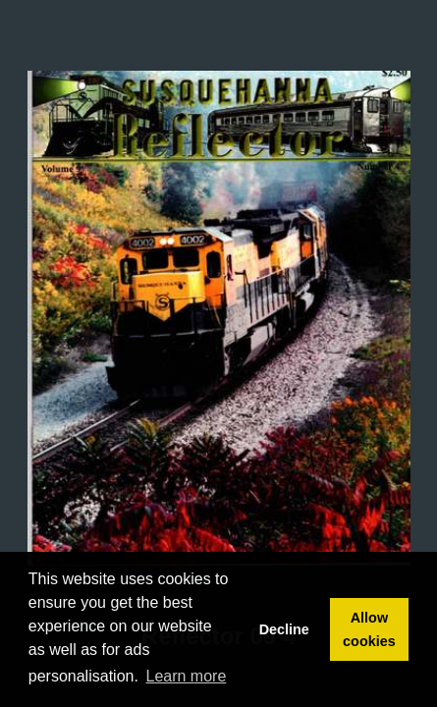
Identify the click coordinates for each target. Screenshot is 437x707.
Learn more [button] (186, 676)
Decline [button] (284, 629)
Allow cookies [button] (369, 629)
